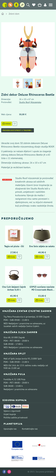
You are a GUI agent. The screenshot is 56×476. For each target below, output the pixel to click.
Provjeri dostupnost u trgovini (18, 130)
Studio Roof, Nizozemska (30, 102)
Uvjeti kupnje (10, 414)
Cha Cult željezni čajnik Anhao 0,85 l (14, 288)
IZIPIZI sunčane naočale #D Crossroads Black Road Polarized (42, 289)
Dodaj (7, 123)
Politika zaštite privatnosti (16, 417)
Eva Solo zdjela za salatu (42, 246)
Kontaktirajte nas (30, 428)
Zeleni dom (14, 13)
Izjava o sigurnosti (12, 411)
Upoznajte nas (10, 428)
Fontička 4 (8, 379)
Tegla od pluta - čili (14, 246)
